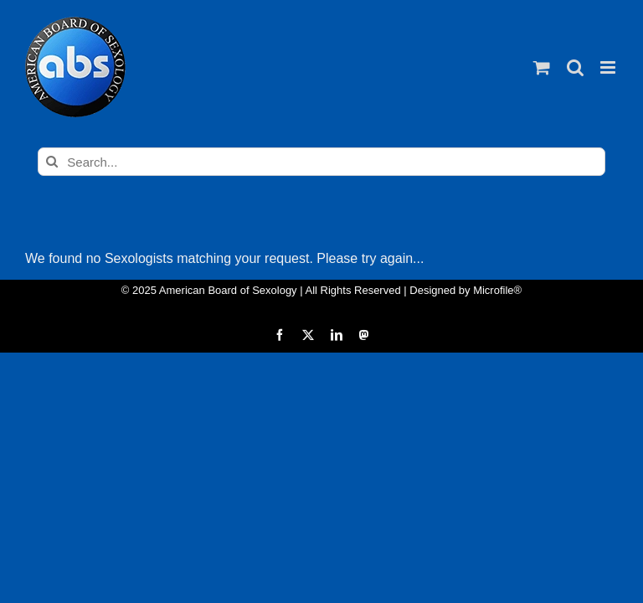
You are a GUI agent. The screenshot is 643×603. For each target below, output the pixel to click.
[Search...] (321, 161)
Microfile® (497, 290)
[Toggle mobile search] (575, 67)
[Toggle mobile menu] (609, 67)
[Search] (52, 161)
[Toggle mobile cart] (541, 67)
